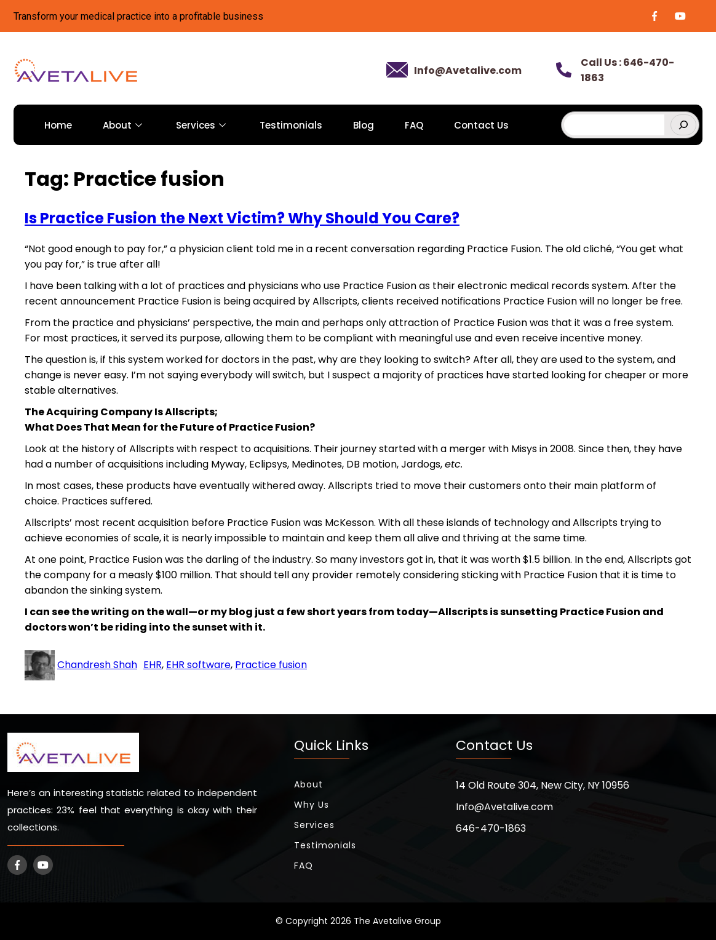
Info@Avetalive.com (468, 70)
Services (202, 125)
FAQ (414, 125)
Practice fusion (271, 665)
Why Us (311, 805)
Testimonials (291, 125)
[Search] (683, 124)
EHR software (198, 665)
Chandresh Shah (97, 665)
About (124, 125)
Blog (363, 125)
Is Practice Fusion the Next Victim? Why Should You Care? (242, 218)
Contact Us (481, 125)
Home (58, 125)
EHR (152, 665)
